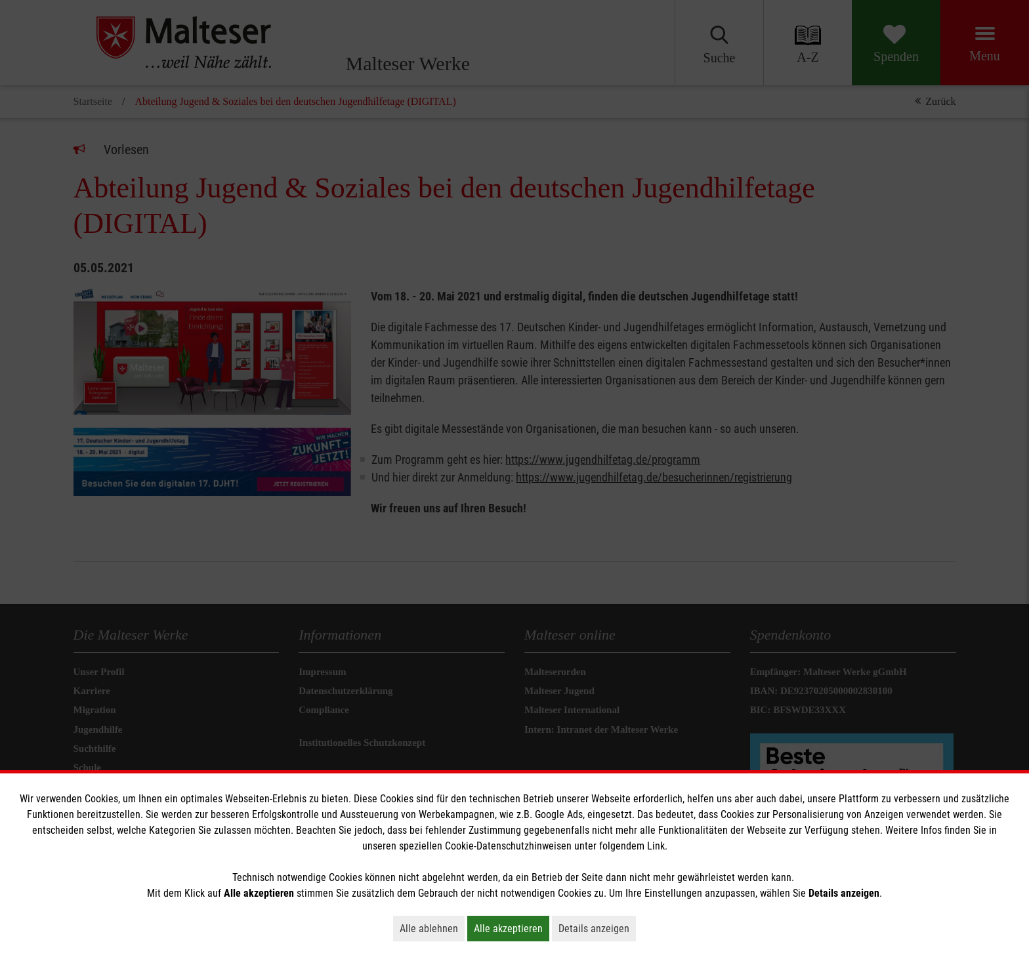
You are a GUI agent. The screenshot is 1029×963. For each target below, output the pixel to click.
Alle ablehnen (432, 928)
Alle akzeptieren (511, 928)
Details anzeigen (597, 928)
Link (656, 846)
